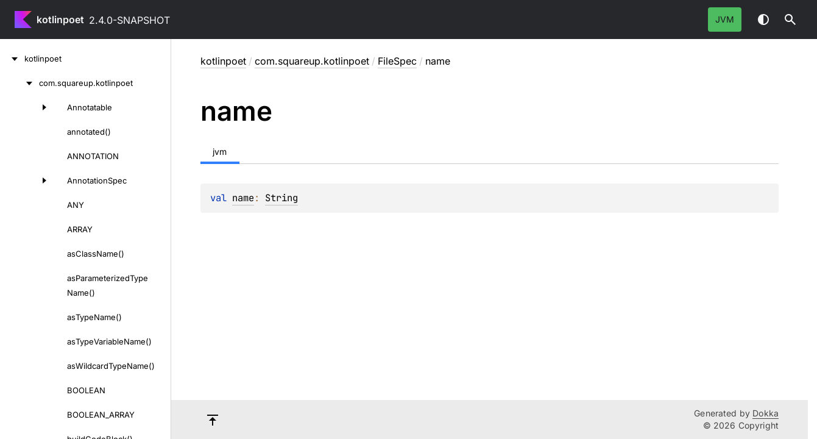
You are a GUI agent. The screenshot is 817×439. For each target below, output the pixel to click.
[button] (790, 19)
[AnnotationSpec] (27, 180)
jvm (724, 19)
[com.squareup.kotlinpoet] (19, 83)
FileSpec (397, 61)
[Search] (790, 19)
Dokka (765, 413)
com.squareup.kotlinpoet (312, 61)
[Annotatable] (27, 107)
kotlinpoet (60, 19)
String (281, 197)
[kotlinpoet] (12, 58)
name (243, 197)
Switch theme (763, 19)
